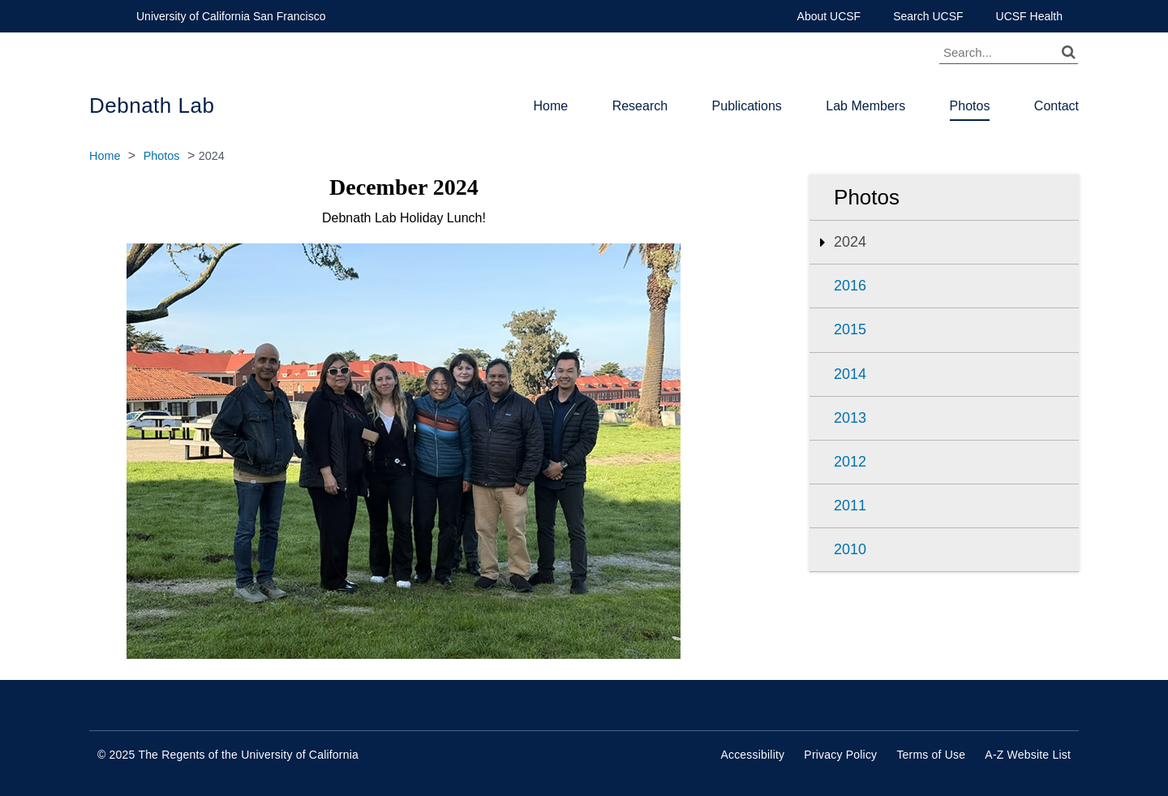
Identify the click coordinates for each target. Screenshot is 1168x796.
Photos (970, 106)
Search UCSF (928, 16)
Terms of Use (930, 754)
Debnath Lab (151, 105)
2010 (850, 549)
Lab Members (865, 106)
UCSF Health (1029, 16)
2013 (850, 418)
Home (551, 106)
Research (640, 106)
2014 (850, 374)
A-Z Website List (1028, 754)
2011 (850, 505)
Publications (747, 106)
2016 (850, 286)
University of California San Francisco (230, 16)
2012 (850, 462)
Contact (1056, 106)
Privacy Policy (840, 754)
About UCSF (829, 16)
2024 (850, 242)
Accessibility (752, 754)
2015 (850, 329)
